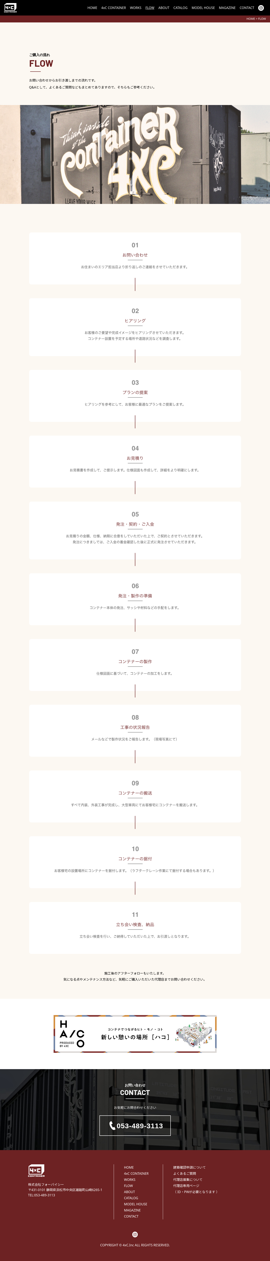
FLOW (149, 8)
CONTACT (247, 8)
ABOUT (163, 8)
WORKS (135, 8)
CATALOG (180, 8)
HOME (92, 8)
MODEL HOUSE (203, 8)
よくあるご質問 (184, 1173)
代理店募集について (188, 1179)
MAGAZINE (227, 8)
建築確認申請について (189, 1167)
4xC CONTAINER (113, 8)
